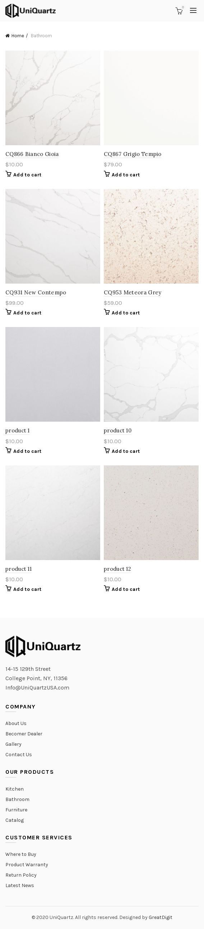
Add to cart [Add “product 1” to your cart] (27, 451)
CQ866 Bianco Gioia (32, 154)
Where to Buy (20, 854)
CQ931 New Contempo (35, 292)
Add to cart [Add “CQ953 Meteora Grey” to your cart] (126, 313)
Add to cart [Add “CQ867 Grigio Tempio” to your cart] (126, 175)
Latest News (19, 885)
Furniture (16, 810)
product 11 (18, 568)
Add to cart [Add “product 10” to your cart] (126, 451)
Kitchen (14, 789)
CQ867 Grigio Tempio (133, 154)
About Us (16, 723)
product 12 (117, 568)
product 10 (117, 430)
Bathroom (17, 799)
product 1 (17, 430)
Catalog (14, 820)
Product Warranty (26, 865)
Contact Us (18, 755)
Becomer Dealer (23, 734)
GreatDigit (160, 917)
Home (17, 35)
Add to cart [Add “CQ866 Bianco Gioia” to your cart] (27, 175)
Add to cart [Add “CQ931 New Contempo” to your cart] (27, 313)
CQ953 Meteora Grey (132, 292)
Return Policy (21, 875)
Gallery (13, 744)
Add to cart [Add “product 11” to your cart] (27, 589)
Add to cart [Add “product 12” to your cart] (126, 589)
